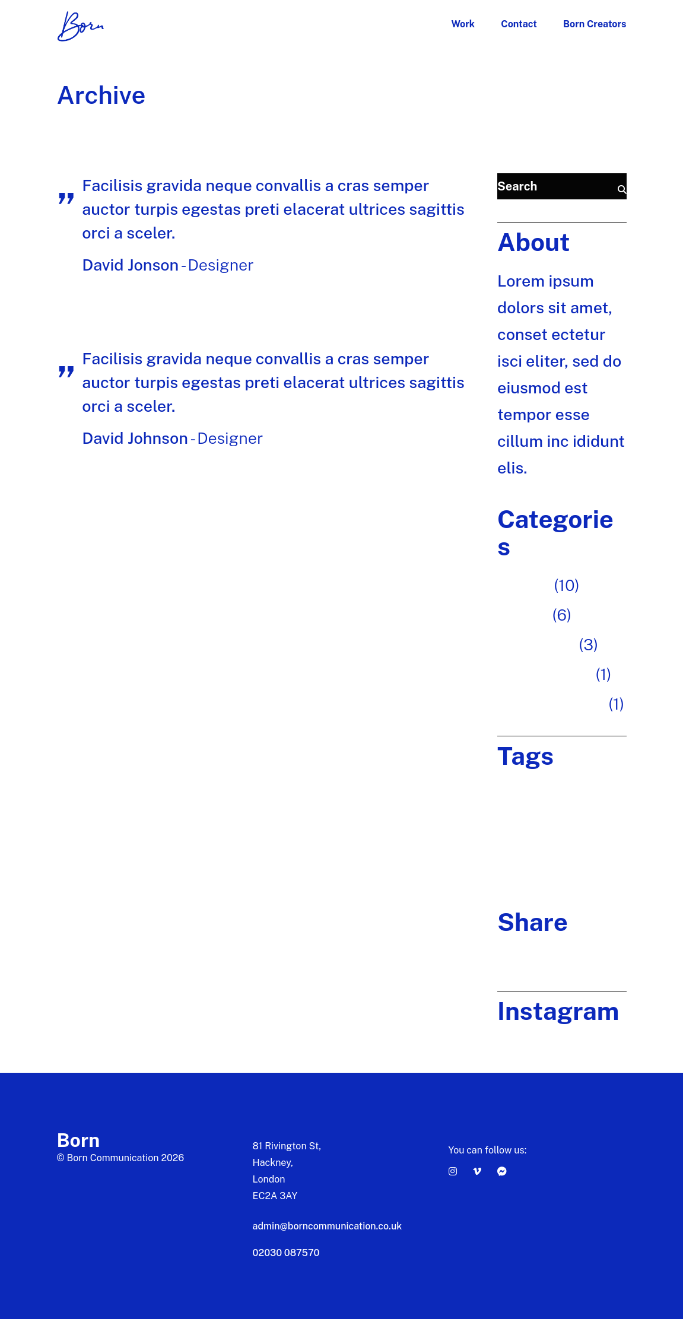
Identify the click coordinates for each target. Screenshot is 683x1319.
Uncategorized (550, 703)
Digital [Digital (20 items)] (510, 814)
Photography (544, 674)
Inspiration (536, 644)
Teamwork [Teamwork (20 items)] (518, 868)
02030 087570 (286, 1252)
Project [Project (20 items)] (559, 841)
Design (522, 614)
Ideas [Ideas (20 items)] (541, 814)
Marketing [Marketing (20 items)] (518, 841)
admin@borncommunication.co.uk (327, 1226)
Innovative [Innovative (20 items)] (580, 814)
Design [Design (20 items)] (582, 788)
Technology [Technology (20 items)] (569, 868)
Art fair (523, 585)
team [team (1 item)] (592, 841)
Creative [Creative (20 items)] (545, 788)
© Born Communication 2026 (121, 1158)
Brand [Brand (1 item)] (509, 788)
